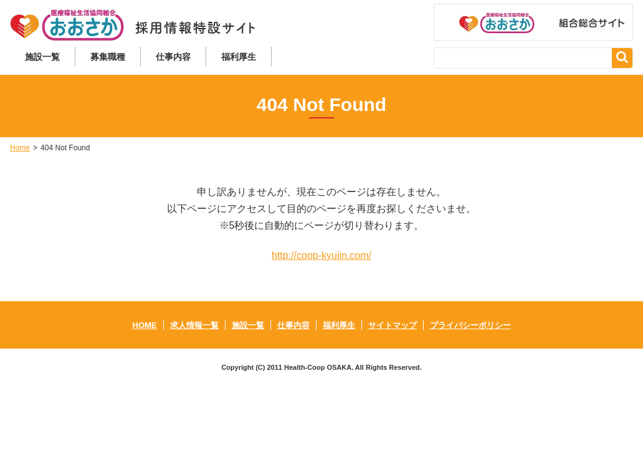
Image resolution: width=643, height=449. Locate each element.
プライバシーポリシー (470, 325)
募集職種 (107, 57)
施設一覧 (42, 57)
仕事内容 (173, 57)
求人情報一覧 (194, 325)
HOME (145, 325)
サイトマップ (392, 325)
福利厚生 (238, 57)
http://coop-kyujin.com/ (321, 255)
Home (20, 147)
